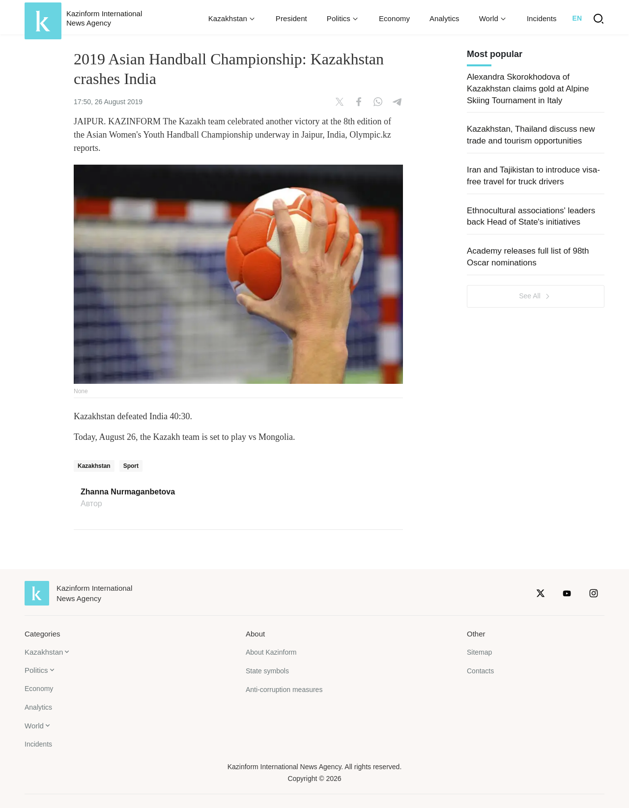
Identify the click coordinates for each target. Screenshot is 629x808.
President (291, 18)
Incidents (542, 18)
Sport (131, 465)
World (34, 725)
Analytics (444, 18)
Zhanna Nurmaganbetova (128, 492)
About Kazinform (271, 652)
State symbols (267, 671)
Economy (394, 18)
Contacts (480, 671)
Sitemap (479, 652)
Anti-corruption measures (284, 689)
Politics (36, 670)
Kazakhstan (94, 465)
